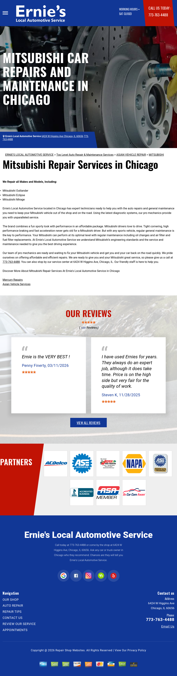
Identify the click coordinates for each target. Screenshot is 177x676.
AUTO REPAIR (13, 605)
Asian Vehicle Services (16, 284)
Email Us (167, 626)
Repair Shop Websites (70, 650)
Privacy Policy (136, 650)
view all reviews (88, 422)
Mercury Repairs (13, 279)
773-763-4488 (158, 14)
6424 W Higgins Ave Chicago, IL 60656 (62, 136)
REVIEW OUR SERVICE (19, 624)
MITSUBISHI (156, 154)
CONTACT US (12, 618)
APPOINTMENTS (15, 630)
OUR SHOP (11, 599)
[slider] (88, 322)
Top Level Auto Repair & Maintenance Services (85, 154)
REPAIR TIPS (12, 611)
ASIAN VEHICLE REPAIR (131, 154)
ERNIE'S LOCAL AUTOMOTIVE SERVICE (29, 154)
